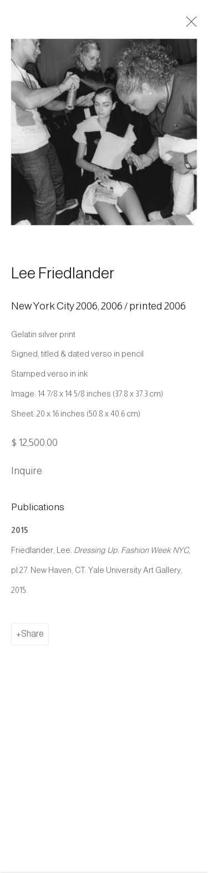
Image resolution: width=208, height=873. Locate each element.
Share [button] (32, 641)
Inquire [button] (26, 478)
